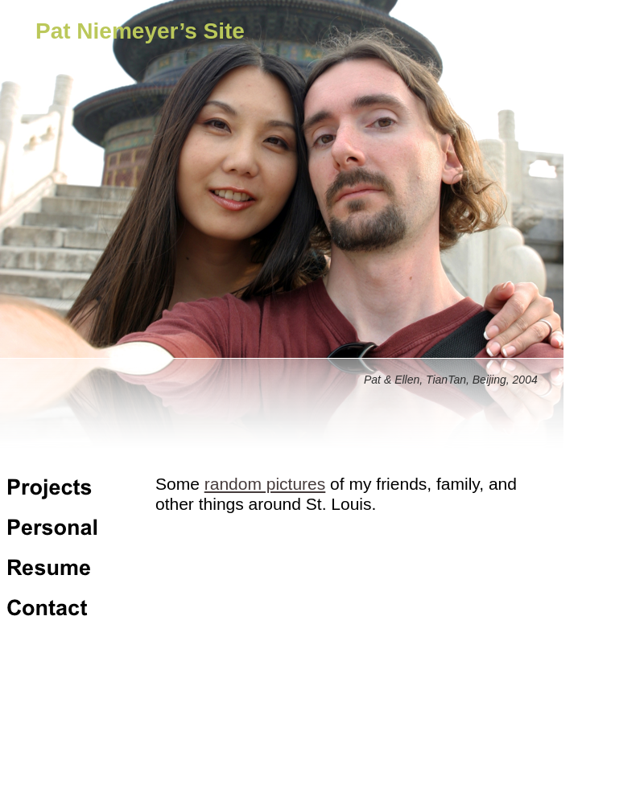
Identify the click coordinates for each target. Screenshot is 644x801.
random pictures (265, 483)
